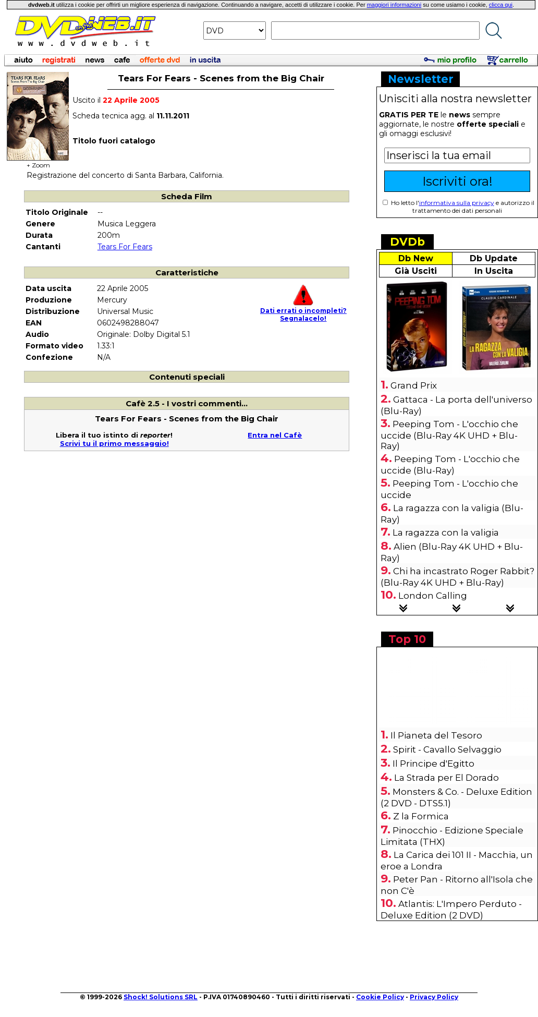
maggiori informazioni (394, 5)
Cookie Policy (380, 997)
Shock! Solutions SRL (161, 997)
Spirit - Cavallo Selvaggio (447, 749)
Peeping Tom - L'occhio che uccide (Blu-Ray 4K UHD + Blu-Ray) (449, 435)
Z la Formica (421, 816)
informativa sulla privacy (456, 203)
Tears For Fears (124, 246)
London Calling (432, 595)
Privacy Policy (434, 997)
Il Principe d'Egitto (433, 763)
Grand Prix (413, 385)
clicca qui (500, 5)
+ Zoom (38, 162)
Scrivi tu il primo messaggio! (114, 443)
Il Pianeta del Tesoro (436, 735)
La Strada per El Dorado (446, 777)
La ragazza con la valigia (446, 532)
